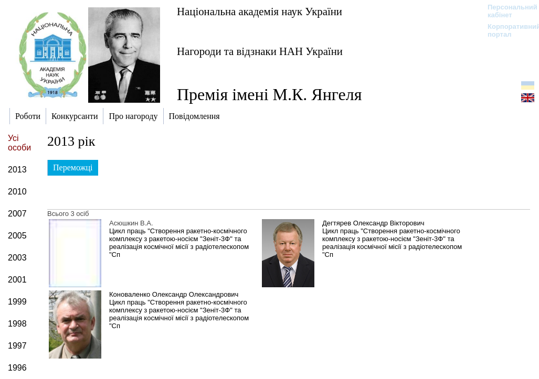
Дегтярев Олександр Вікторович (373, 223)
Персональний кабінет (507, 11)
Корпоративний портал (507, 30)
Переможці (73, 167)
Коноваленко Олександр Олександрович (173, 294)
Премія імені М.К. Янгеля (269, 94)
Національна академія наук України (259, 11)
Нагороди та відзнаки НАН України (260, 51)
